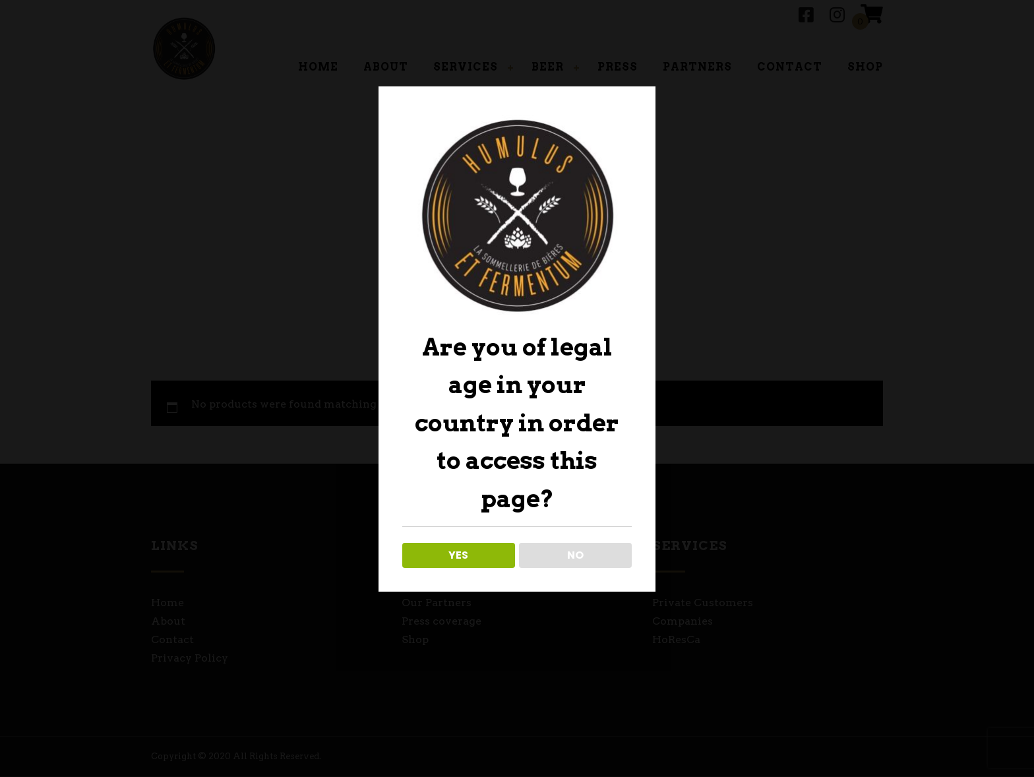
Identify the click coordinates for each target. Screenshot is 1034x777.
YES (458, 555)
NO (575, 555)
